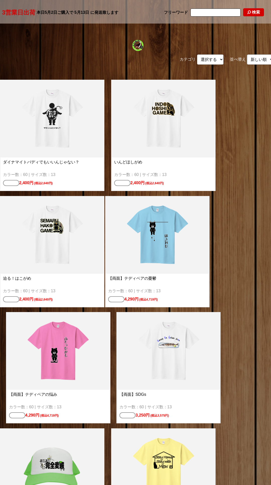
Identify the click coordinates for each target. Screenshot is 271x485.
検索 (253, 12)
